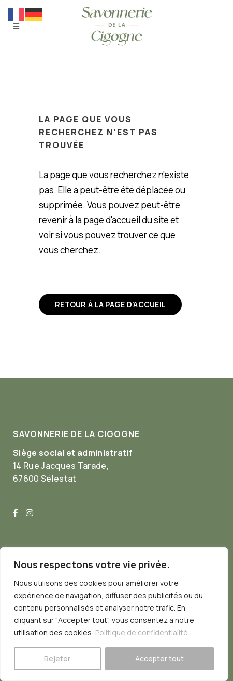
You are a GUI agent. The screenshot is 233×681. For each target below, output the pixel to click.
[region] (114, 614)
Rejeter (57, 658)
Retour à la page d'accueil (110, 304)
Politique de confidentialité (141, 632)
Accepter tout (159, 658)
